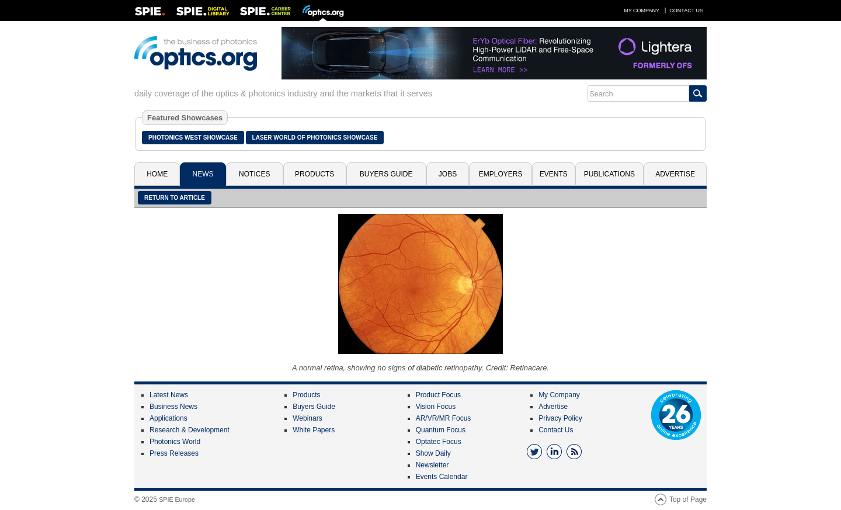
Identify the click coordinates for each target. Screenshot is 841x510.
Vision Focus (436, 407)
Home (157, 174)
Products (314, 174)
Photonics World (175, 442)
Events (554, 174)
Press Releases (174, 453)
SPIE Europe (177, 499)
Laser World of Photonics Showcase (315, 137)
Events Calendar (442, 477)
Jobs (448, 174)
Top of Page (688, 499)
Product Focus (438, 395)
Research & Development (190, 430)
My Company (641, 10)
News (203, 174)
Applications (168, 418)
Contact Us (686, 10)
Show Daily (433, 453)
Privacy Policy (560, 418)
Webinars (307, 418)
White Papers (314, 430)
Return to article (174, 198)
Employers (501, 174)
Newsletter (432, 465)
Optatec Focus (438, 442)
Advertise (675, 174)
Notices (254, 174)
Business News (173, 407)
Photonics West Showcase (193, 137)
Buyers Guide (386, 174)
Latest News (169, 395)
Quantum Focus (440, 430)
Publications (609, 174)
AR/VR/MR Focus (443, 418)
